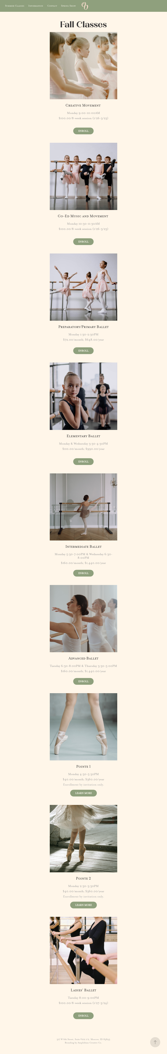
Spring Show (68, 5)
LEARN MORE (83, 793)
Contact (52, 5)
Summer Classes (14, 5)
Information (35, 5)
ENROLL (83, 130)
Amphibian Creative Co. (90, 1042)
